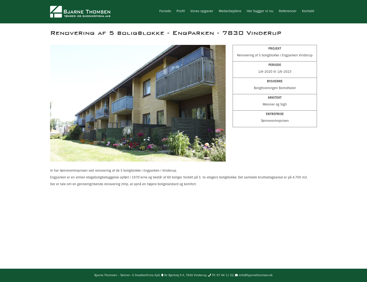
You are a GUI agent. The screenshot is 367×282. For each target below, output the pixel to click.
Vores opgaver (201, 11)
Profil (180, 11)
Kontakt (308, 11)
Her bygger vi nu (260, 11)
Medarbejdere (230, 11)
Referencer (287, 11)
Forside (165, 11)
